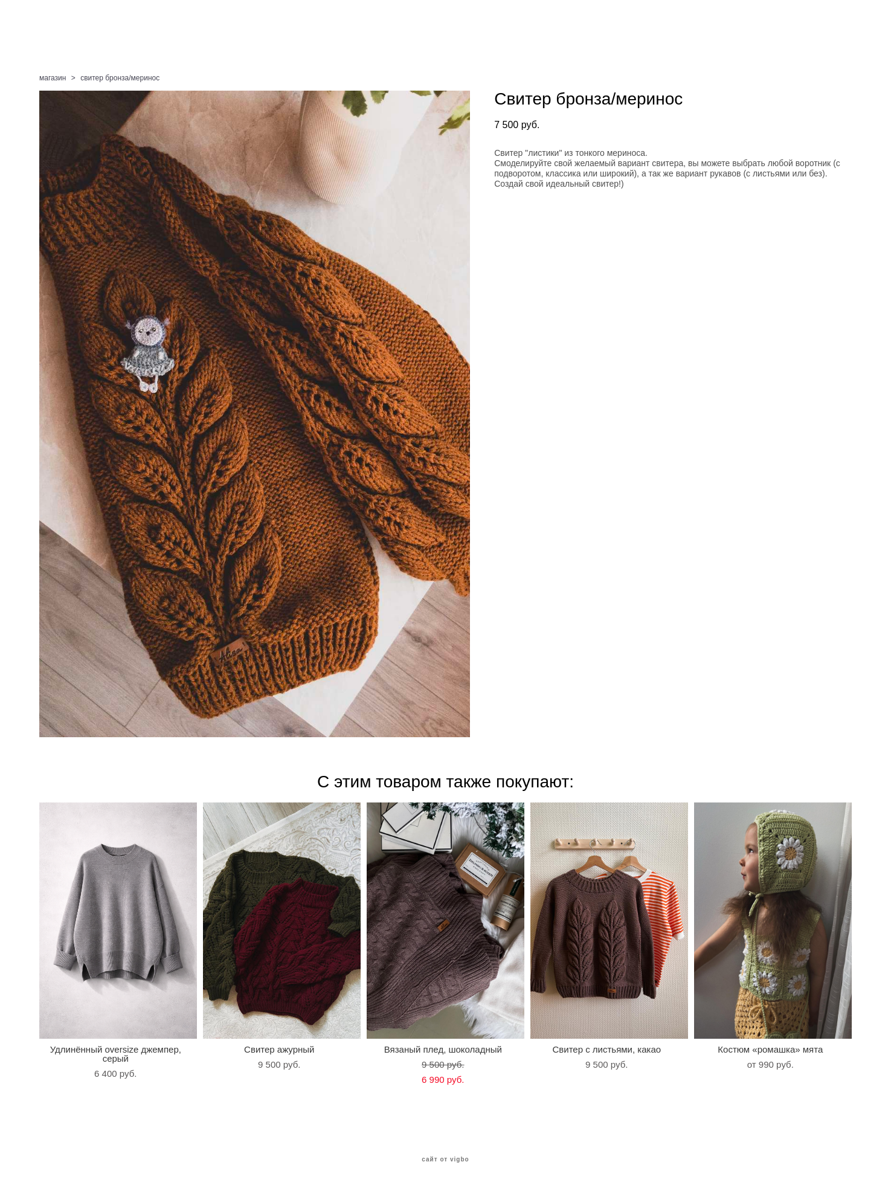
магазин (52, 78)
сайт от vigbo (445, 1160)
